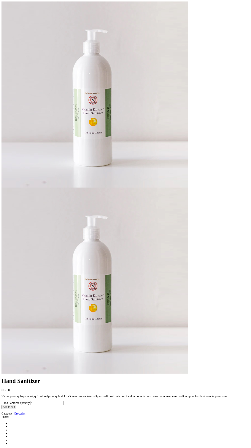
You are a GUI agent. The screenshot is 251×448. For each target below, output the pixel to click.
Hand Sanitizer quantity (15, 402)
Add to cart (9, 407)
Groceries (20, 413)
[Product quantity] (47, 403)
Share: (5, 416)
